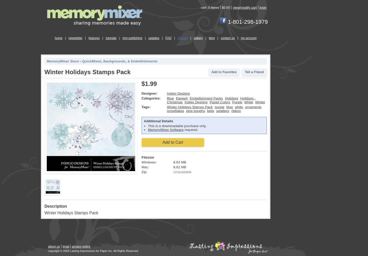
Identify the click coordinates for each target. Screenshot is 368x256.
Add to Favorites (224, 72)
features (94, 38)
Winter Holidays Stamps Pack (190, 107)
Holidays (231, 98)
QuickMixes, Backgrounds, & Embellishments (119, 61)
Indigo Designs (178, 93)
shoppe (183, 38)
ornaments (253, 107)
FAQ (168, 38)
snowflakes (175, 111)
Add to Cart (173, 142)
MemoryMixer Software (166, 130)
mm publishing (132, 38)
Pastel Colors (220, 102)
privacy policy (81, 246)
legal (66, 246)
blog (212, 38)
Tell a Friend (254, 72)
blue (229, 107)
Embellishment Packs (206, 98)
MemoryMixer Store (63, 61)
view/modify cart (245, 7)
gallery (198, 38)
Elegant (182, 98)
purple (219, 107)
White (248, 102)
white (239, 107)
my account (248, 38)
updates (153, 38)
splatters (222, 111)
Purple (237, 102)
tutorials (111, 38)
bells (210, 111)
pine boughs (195, 111)
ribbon (236, 111)
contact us (228, 38)
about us (54, 246)
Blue (170, 98)
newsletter (75, 38)
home (58, 38)
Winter (260, 102)
